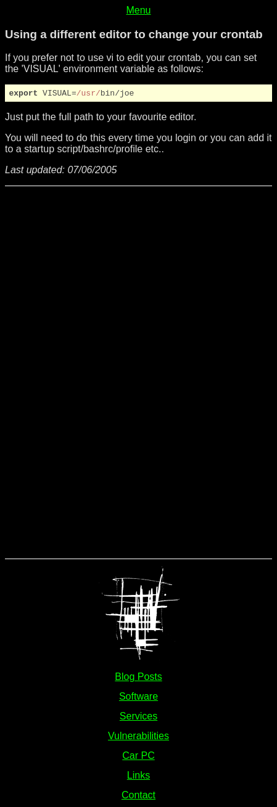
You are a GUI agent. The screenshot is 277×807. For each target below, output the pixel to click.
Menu (138, 10)
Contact (138, 797)
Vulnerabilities (138, 737)
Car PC (138, 757)
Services (138, 718)
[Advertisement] (54, 373)
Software (138, 698)
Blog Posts (138, 678)
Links (138, 777)
